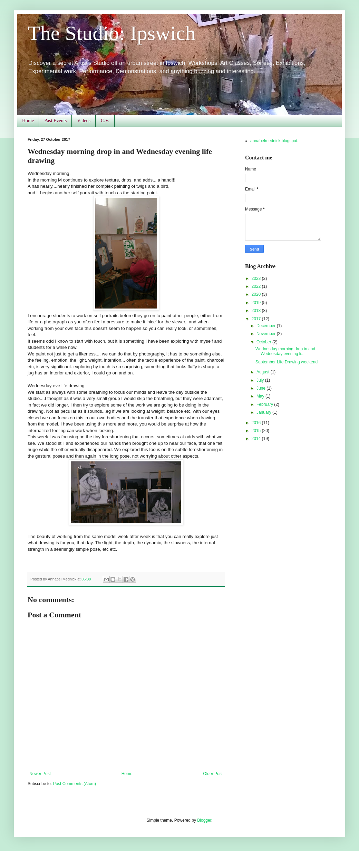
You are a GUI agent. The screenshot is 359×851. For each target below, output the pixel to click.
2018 (257, 310)
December (266, 325)
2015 (257, 430)
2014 (257, 438)
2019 (257, 302)
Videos (83, 120)
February (265, 404)
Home (28, 120)
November (266, 333)
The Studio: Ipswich (112, 33)
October (264, 342)
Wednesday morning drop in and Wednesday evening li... (285, 351)
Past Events (55, 120)
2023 (257, 278)
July (260, 380)
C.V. (105, 120)
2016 (257, 422)
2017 (257, 318)
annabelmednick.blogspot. (274, 140)
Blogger (204, 820)
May (260, 396)
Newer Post (40, 773)
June (261, 388)
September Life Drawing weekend (286, 362)
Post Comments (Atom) (74, 783)
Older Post (213, 773)
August (263, 372)
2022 (257, 286)
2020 (257, 294)
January (264, 412)
